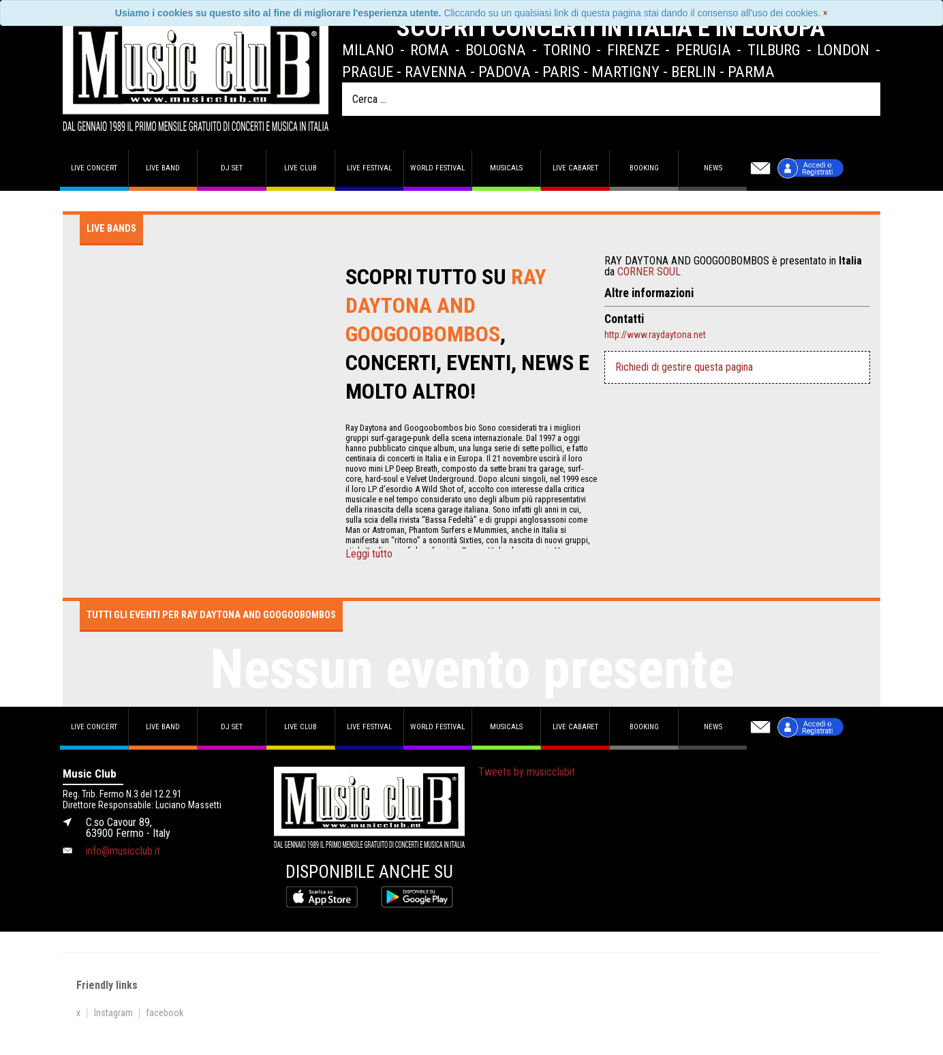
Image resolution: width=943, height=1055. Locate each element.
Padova (504, 71)
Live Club (300, 168)
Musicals (506, 168)
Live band (163, 168)
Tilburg (774, 50)
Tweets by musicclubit (526, 771)
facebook (164, 1012)
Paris (561, 71)
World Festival (437, 168)
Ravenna (436, 71)
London (843, 50)
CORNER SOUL (649, 271)
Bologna (495, 50)
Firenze (633, 50)
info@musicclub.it (123, 850)
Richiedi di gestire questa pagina (684, 367)
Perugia (703, 50)
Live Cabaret (575, 168)
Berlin (693, 71)
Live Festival (369, 168)
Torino (567, 50)
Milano (368, 50)
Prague (367, 71)
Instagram (113, 1012)
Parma (751, 71)
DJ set (232, 168)
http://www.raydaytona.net (655, 334)
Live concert (94, 168)
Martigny (625, 71)
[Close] (825, 12)
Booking (644, 168)
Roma (429, 50)
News (713, 168)
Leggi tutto (368, 554)
